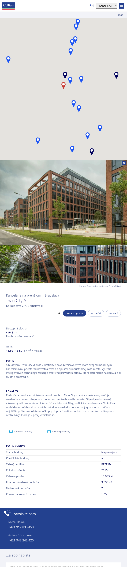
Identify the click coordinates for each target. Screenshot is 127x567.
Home (82, 285)
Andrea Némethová (20, 535)
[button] (116, 75)
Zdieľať (113, 313)
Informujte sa (74, 313)
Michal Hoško (16, 522)
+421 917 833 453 (21, 527)
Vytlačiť (96, 313)
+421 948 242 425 (21, 540)
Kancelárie (92, 285)
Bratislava (104, 285)
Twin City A (16, 300)
